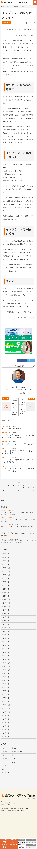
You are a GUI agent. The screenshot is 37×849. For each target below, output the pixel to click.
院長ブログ (6, 22)
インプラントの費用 (6, 511)
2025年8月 (5, 582)
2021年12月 (6, 704)
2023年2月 (5, 655)
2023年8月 (5, 634)
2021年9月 (5, 715)
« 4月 (3, 501)
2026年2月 (5, 561)
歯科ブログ (5, 768)
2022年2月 (5, 697)
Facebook (23, 360)
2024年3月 (5, 621)
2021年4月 (5, 732)
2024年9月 (5, 610)
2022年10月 (6, 669)
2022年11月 (6, 666)
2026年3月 (5, 558)
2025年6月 (5, 586)
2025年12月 (6, 568)
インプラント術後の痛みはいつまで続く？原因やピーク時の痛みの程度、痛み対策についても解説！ (18, 542)
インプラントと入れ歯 (6, 518)
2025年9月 (5, 579)
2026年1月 (5, 565)
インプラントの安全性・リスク (12, 751)
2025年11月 (6, 572)
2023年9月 (5, 631)
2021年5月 (5, 729)
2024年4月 (5, 617)
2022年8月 (5, 676)
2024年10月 (6, 607)
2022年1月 (5, 701)
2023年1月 (5, 659)
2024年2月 (5, 624)
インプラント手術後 (6, 539)
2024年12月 (6, 600)
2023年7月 (5, 638)
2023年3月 (5, 652)
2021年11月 (6, 708)
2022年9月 (5, 673)
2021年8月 (5, 718)
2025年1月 (5, 596)
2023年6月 (5, 641)
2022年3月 (5, 694)
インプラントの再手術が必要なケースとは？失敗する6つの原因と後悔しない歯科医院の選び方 (18, 513)
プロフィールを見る (19, 393)
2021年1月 (5, 736)
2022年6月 (5, 683)
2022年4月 (5, 690)
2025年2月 (5, 593)
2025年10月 (6, 575)
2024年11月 (6, 603)
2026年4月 (5, 554)
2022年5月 (5, 687)
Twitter (32, 360)
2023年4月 (5, 648)
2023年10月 (6, 627)
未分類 (4, 764)
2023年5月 (5, 645)
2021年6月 (5, 725)
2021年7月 (5, 722)
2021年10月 (6, 711)
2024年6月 (5, 614)
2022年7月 (5, 680)
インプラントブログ (8, 758)
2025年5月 (5, 589)
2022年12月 (6, 662)
